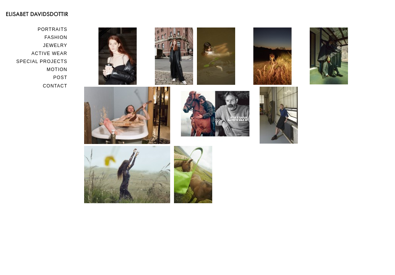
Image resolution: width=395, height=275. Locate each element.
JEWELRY (55, 45)
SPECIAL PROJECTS (41, 61)
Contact (55, 86)
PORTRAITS (52, 29)
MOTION (57, 69)
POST (60, 77)
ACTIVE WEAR (49, 53)
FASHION (55, 37)
